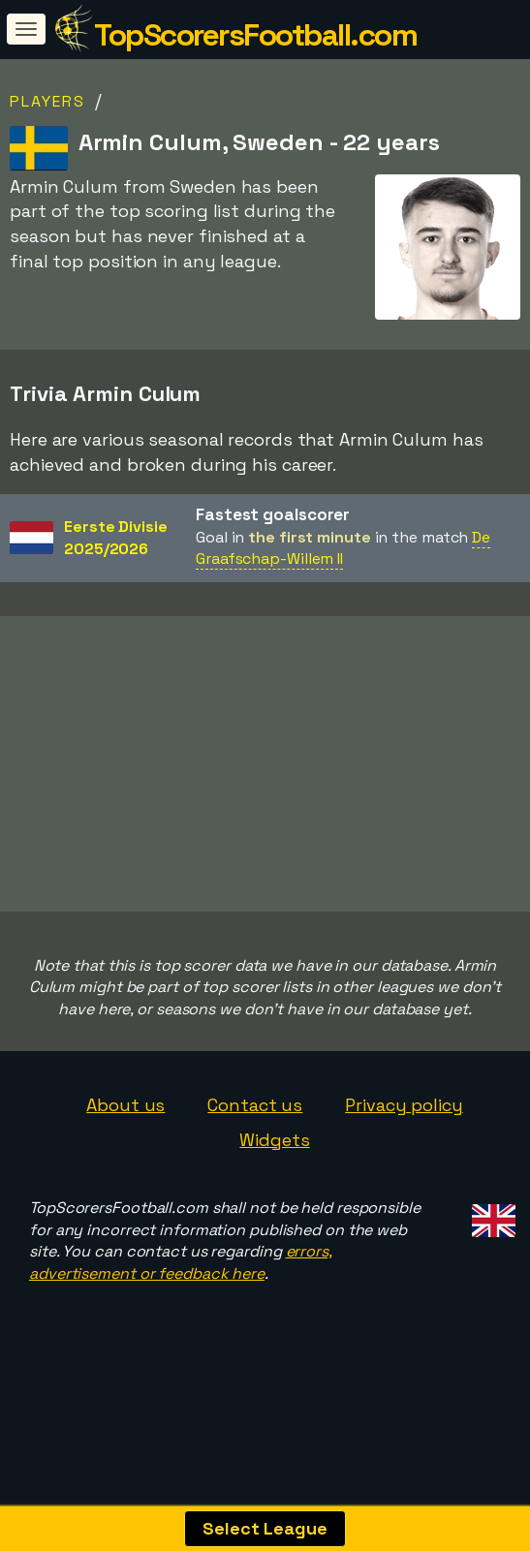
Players (47, 101)
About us (125, 1143)
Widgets (274, 1177)
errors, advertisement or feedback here (180, 1301)
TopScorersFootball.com (255, 35)
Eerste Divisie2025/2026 (116, 537)
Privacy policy (404, 1143)
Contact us (254, 1143)
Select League (265, 1528)
